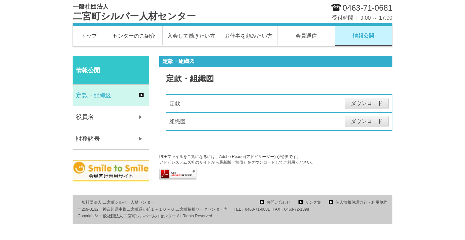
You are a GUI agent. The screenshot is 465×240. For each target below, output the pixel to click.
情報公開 (363, 36)
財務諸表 (88, 138)
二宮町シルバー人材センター (134, 12)
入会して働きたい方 (191, 36)
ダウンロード (367, 103)
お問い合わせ (278, 202)
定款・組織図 (94, 95)
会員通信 (306, 36)
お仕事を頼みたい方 (248, 36)
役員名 (85, 117)
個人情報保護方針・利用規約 (361, 202)
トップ (89, 36)
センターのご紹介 (134, 36)
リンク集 (313, 202)
